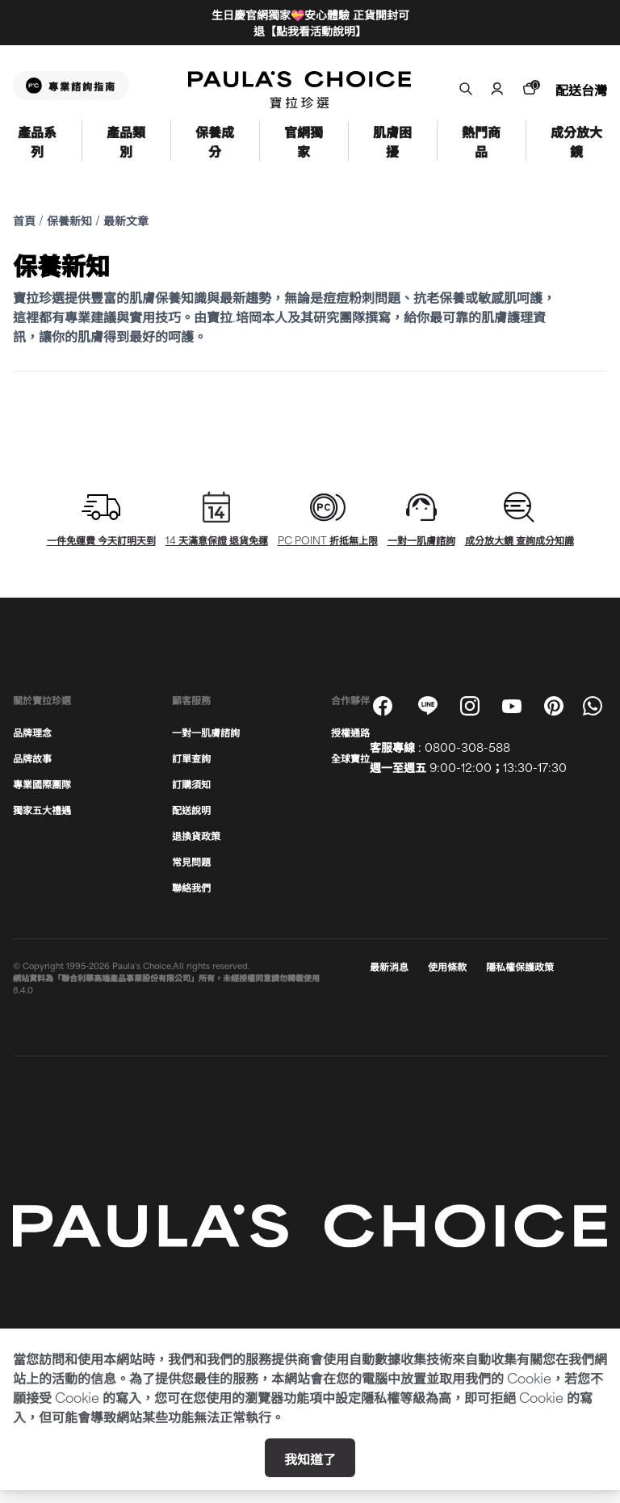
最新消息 (389, 965)
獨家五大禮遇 (42, 809)
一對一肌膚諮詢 (206, 732)
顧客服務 (191, 699)
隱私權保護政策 (520, 965)
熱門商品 (481, 141)
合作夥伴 (350, 699)
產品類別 (126, 141)
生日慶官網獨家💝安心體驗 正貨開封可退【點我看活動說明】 (310, 22)
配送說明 (191, 809)
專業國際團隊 (42, 783)
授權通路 (350, 732)
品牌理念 (32, 732)
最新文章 (126, 220)
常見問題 (191, 861)
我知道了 (310, 1457)
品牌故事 (32, 757)
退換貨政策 (196, 835)
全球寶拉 (350, 757)
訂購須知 (191, 783)
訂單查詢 (191, 757)
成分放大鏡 (576, 141)
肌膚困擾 (392, 141)
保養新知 (69, 220)
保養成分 (214, 141)
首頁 (24, 220)
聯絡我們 (191, 887)
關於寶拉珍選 (42, 699)
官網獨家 (303, 141)
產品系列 (37, 141)
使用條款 (447, 965)
